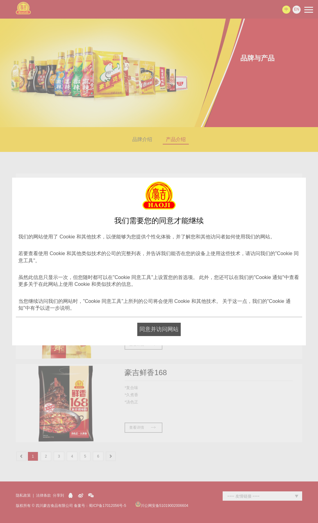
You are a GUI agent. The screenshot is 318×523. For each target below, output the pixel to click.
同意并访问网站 (159, 329)
